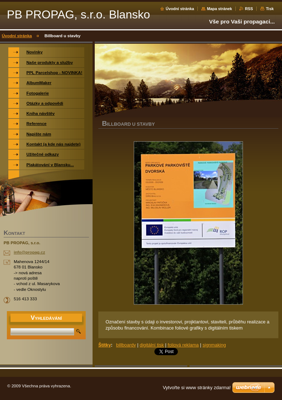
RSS (249, 9)
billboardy (126, 345)
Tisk (270, 9)
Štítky (104, 345)
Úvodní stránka (180, 9)
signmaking (214, 345)
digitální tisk (152, 345)
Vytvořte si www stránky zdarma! (197, 387)
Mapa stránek (219, 9)
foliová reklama (183, 345)
